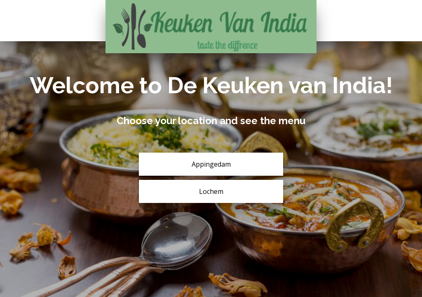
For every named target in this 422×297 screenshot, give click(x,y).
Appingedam (211, 164)
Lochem (211, 191)
